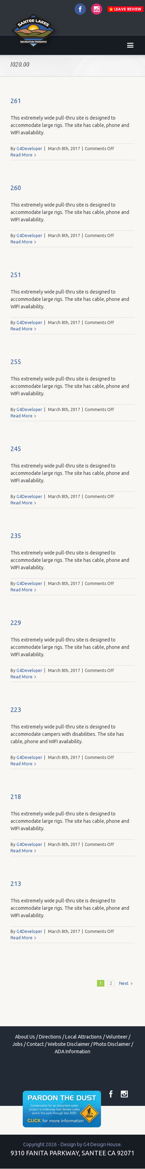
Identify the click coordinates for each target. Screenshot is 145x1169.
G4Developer (29, 148)
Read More (22, 155)
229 (16, 622)
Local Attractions (83, 1037)
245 (16, 448)
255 (16, 361)
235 (16, 535)
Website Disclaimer (69, 1044)
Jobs (17, 1044)
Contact (35, 1044)
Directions (50, 1037)
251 (16, 274)
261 (16, 100)
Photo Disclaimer (112, 1044)
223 (16, 709)
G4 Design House (102, 1144)
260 (16, 187)
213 (16, 883)
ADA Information (72, 1051)
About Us (25, 1037)
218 (16, 796)
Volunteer (116, 1037)
